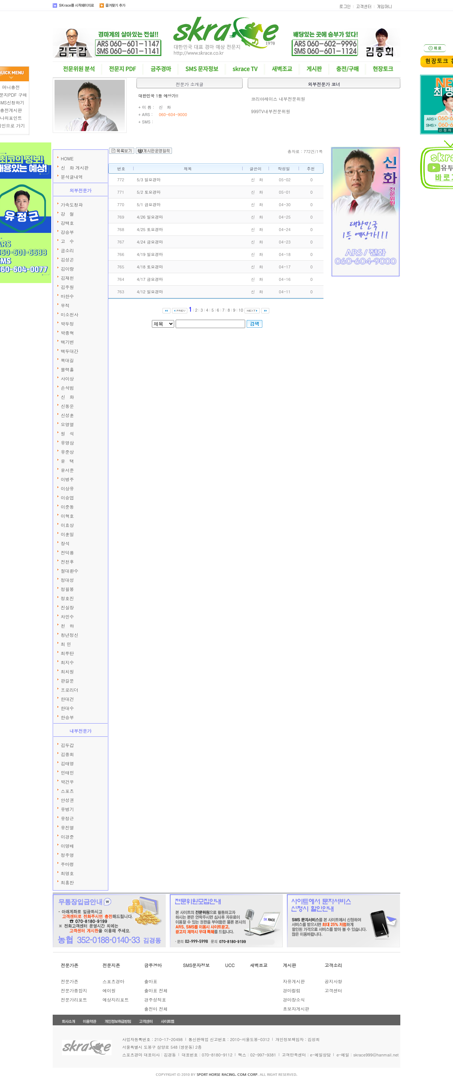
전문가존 (69, 965)
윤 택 (67, 461)
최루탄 (67, 653)
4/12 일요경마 (150, 291)
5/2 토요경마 (149, 192)
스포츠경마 (113, 981)
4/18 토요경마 (150, 267)
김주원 (67, 287)
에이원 (109, 990)
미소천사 (69, 314)
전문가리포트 (74, 999)
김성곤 (67, 259)
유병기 (67, 809)
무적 (65, 305)
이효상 (67, 525)
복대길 (67, 360)
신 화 (67, 397)
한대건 (67, 699)
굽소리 (67, 250)
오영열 (67, 424)
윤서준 (67, 470)
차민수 (67, 616)
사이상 (67, 378)
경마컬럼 (291, 990)
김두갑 (67, 745)
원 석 (67, 433)
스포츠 (67, 791)
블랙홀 (67, 369)
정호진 (67, 598)
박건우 (67, 782)
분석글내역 (72, 177)
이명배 (67, 846)
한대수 (67, 708)
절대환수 (69, 571)
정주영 (67, 855)
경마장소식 (294, 999)
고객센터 (333, 990)
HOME (67, 158)
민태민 (67, 772)
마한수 (67, 296)
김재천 (67, 278)
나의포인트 (11, 118)
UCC (230, 965)
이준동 (67, 507)
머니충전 (11, 87)
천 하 (67, 626)
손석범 (67, 387)
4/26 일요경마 (150, 217)
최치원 (67, 671)
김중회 (67, 754)
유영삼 (67, 442)
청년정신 (69, 635)
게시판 (289, 965)
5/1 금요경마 (149, 204)
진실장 (67, 607)
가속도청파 (72, 204)
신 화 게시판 (75, 167)
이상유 (67, 488)
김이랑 (67, 268)
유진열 (67, 827)
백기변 (67, 342)
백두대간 (69, 351)
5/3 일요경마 (149, 179)
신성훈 (67, 415)
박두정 (67, 323)
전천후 (67, 561)
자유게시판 (294, 981)
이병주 (67, 479)
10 (241, 310)
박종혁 (67, 333)
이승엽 (67, 497)
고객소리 (333, 965)
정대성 (67, 580)
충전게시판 (11, 110)
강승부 (67, 232)
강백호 (67, 223)
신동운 (67, 406)
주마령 (67, 864)
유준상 (67, 452)
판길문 (67, 680)
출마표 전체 (156, 990)
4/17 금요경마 (150, 279)
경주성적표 (155, 999)
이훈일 (67, 534)
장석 (65, 543)
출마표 (150, 981)
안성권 (67, 800)
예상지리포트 (115, 999)
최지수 (67, 662)
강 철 (67, 214)
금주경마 (153, 965)
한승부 (67, 717)
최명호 (67, 873)
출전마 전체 (156, 1009)
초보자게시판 (296, 1009)
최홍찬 (67, 882)
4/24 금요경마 (150, 242)
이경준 (67, 836)
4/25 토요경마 (150, 229)
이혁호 (67, 516)
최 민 (66, 644)
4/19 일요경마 (150, 254)
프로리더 (69, 690)
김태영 (67, 763)
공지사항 (333, 981)
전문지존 (111, 965)
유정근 (67, 818)
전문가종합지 (74, 990)
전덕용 (67, 552)
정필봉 (67, 589)
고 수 (67, 241)
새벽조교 (258, 965)
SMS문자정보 (196, 965)
